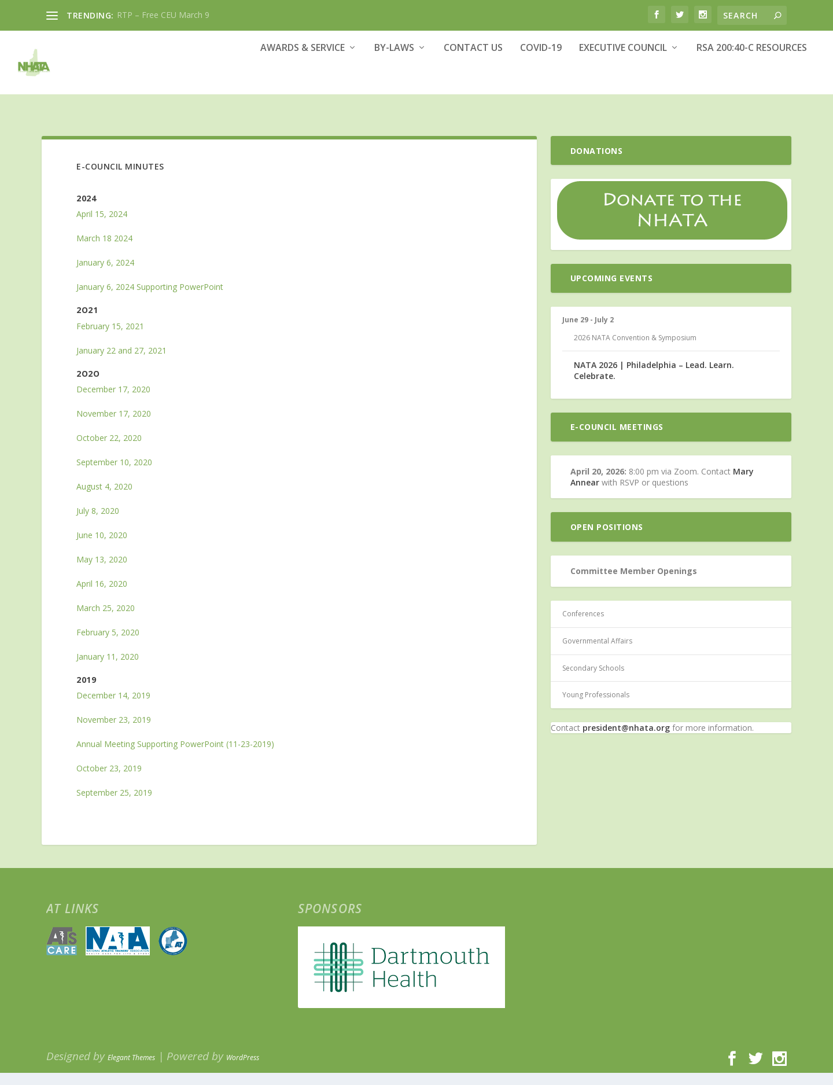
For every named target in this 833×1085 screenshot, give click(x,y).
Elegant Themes (131, 1070)
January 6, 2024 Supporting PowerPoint (149, 298)
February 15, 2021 (110, 338)
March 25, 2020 (105, 620)
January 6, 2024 (105, 274)
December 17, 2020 (113, 401)
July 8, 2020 (97, 522)
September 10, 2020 (114, 474)
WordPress (242, 1070)
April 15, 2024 (101, 225)
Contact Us (473, 78)
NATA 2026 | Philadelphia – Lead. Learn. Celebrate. (654, 382)
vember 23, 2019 (119, 731)
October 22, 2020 (109, 449)
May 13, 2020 (101, 571)
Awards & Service (302, 78)
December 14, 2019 (113, 707)
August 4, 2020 (104, 498)
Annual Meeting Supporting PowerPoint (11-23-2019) (175, 756)
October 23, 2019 (109, 780)
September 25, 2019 (114, 804)
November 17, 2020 (113, 425)
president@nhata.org (626, 739)
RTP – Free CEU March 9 (163, 14)
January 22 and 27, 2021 (121, 362)
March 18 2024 (104, 250)
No (82, 731)
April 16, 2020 (101, 595)
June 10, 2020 (101, 547)
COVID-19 (541, 78)
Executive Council (623, 78)
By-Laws (394, 78)
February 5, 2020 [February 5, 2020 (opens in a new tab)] (107, 644)
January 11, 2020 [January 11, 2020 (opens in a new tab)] (107, 668)
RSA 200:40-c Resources (751, 78)
